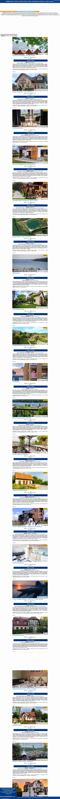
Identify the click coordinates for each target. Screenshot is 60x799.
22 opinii (36, 461)
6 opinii (41, 606)
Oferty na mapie (9, 11)
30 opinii (39, 207)
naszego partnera (34, 69)
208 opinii (39, 696)
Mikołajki (45, 37)
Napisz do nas (41, 797)
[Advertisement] (30, 25)
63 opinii (35, 570)
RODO (10, 793)
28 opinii (36, 497)
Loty (20, 11)
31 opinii (38, 171)
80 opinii (34, 732)
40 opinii (34, 135)
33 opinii (33, 280)
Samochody (25, 11)
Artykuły (37, 11)
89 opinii (38, 99)
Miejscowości (15, 11)
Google (2, 789)
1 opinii (35, 316)
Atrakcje (31, 11)
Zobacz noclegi (30, 60)
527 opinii (34, 642)
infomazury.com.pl (57, 0)
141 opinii (38, 352)
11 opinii (38, 768)
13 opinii (37, 244)
